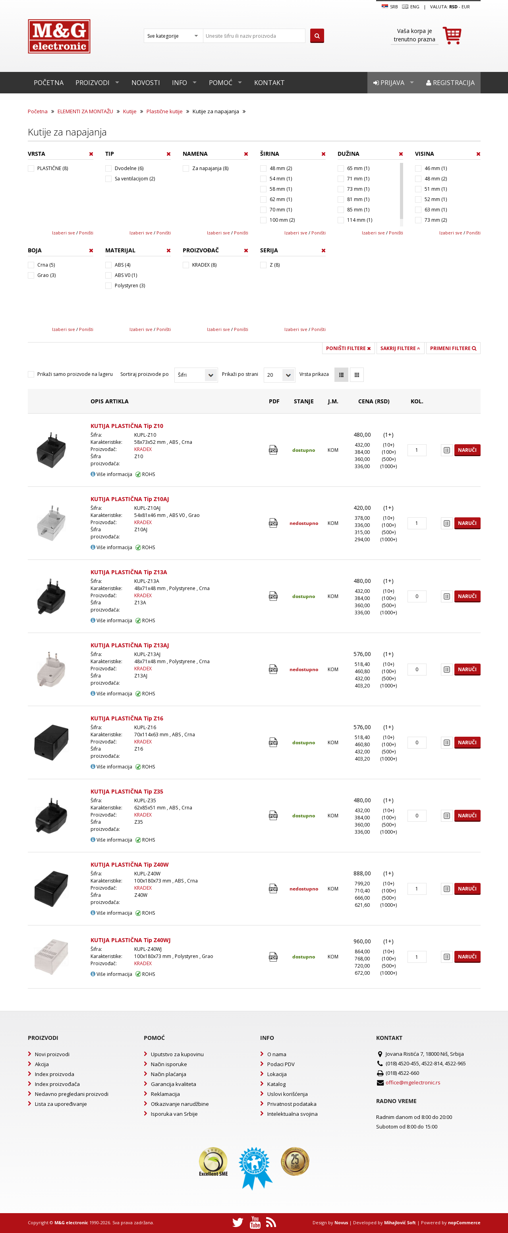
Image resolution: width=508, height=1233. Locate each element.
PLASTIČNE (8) (52, 168)
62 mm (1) (281, 199)
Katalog (276, 1084)
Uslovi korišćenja (287, 1094)
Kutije (130, 111)
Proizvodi (92, 82)
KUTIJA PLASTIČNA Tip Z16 (127, 718)
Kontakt (269, 82)
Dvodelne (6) (129, 168)
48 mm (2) (281, 168)
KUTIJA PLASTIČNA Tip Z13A (129, 572)
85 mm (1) (358, 209)
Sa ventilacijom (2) (135, 178)
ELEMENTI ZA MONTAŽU (85, 111)
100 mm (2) (282, 220)
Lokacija (277, 1074)
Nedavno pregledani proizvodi (71, 1094)
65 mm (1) (358, 168)
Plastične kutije (165, 111)
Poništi (86, 233)
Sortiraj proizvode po (144, 374)
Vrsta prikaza (314, 374)
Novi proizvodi (52, 1054)
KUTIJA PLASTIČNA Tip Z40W (130, 864)
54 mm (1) (281, 178)
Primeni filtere (453, 348)
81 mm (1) (358, 199)
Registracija (450, 82)
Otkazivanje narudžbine (180, 1103)
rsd (453, 7)
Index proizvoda (54, 1074)
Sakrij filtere (400, 348)
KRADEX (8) (204, 264)
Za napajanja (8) (210, 168)
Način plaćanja (168, 1074)
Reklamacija (165, 1094)
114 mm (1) (359, 220)
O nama (276, 1054)
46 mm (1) (436, 168)
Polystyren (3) (130, 285)
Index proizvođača (57, 1084)
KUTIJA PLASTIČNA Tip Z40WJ (131, 940)
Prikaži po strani (240, 374)
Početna (49, 82)
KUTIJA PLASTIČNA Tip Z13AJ (130, 645)
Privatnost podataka (292, 1103)
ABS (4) (122, 264)
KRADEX (143, 449)
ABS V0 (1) (126, 275)
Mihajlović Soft (400, 1222)
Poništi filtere (348, 348)
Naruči (467, 450)
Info (179, 82)
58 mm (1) (281, 189)
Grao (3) (46, 275)
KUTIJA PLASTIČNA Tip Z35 (127, 791)
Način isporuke (169, 1064)
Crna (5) (46, 264)
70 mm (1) (281, 209)
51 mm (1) (436, 189)
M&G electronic (71, 1222)
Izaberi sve (63, 233)
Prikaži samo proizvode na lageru (75, 374)
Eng (410, 7)
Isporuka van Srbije (174, 1113)
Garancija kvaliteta (173, 1084)
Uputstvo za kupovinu (177, 1054)
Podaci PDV (281, 1064)
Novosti (145, 82)
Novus (341, 1222)
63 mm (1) (436, 209)
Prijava (388, 82)
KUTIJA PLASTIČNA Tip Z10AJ (130, 499)
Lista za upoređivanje (61, 1103)
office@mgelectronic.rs (413, 1082)
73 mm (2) (436, 220)
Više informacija (111, 474)
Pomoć (220, 82)
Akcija (42, 1064)
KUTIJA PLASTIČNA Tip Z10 (127, 426)
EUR (466, 7)
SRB (390, 7)
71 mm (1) (358, 178)
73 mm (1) (358, 189)
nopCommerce (464, 1222)
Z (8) (275, 264)
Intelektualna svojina (292, 1113)
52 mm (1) (436, 199)
